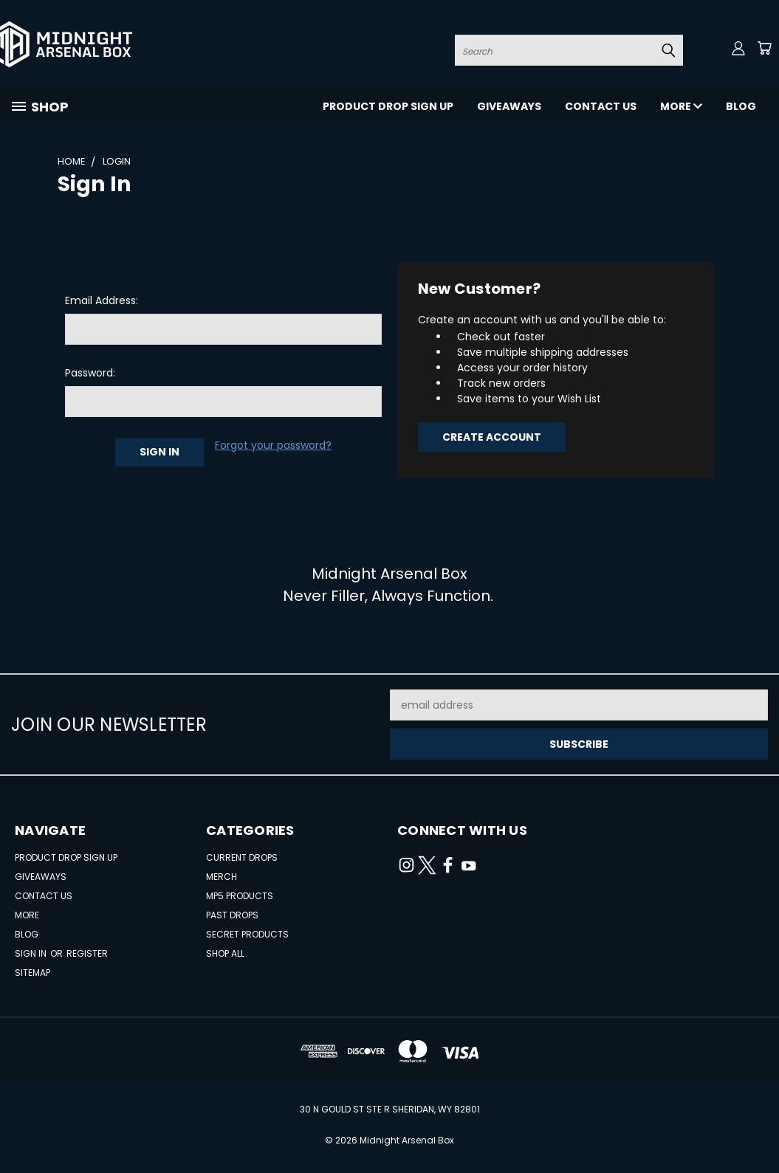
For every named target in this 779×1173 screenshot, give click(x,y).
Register (87, 953)
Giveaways (509, 106)
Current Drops (242, 857)
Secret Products (247, 934)
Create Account (491, 437)
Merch (221, 876)
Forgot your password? (273, 445)
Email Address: (101, 300)
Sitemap (32, 972)
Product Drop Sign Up (388, 106)
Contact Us (600, 106)
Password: (90, 372)
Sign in (32, 953)
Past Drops (232, 915)
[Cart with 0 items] (764, 48)
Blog (741, 106)
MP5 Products (239, 896)
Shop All (225, 953)
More (681, 106)
